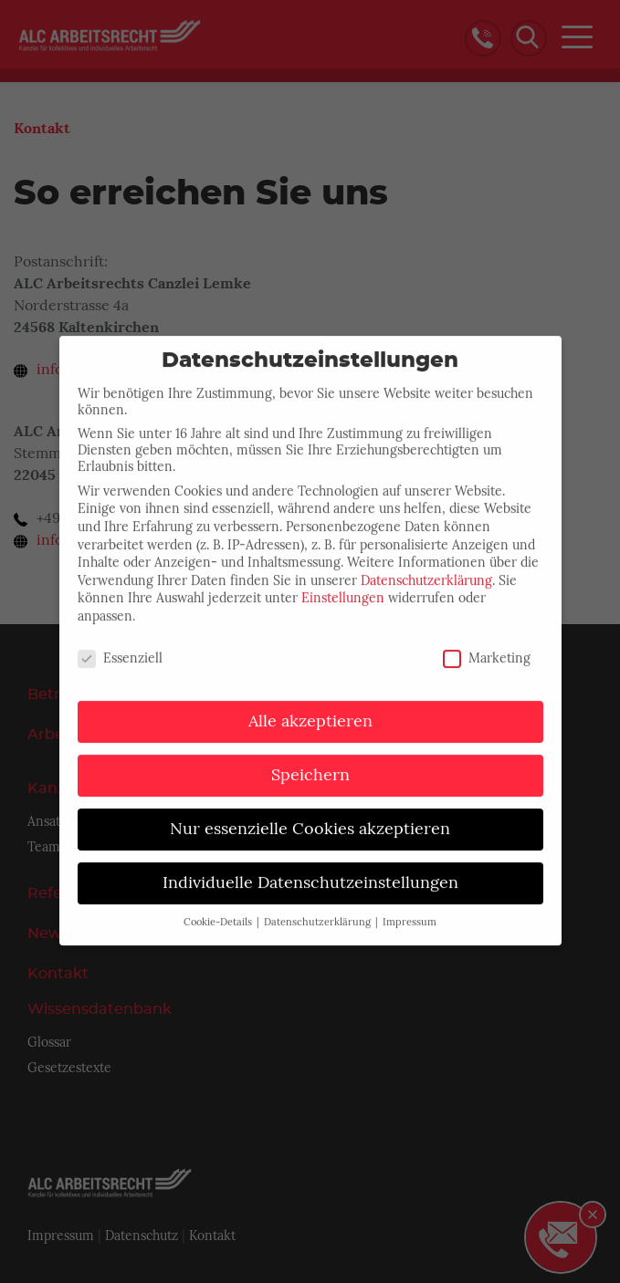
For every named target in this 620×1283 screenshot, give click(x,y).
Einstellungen (342, 581)
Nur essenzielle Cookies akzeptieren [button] (310, 812)
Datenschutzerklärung (426, 563)
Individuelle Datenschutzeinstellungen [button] (310, 866)
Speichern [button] (310, 758)
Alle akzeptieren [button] (310, 704)
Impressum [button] (409, 906)
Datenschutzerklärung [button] (318, 906)
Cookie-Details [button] (219, 906)
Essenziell (120, 640)
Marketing (487, 640)
